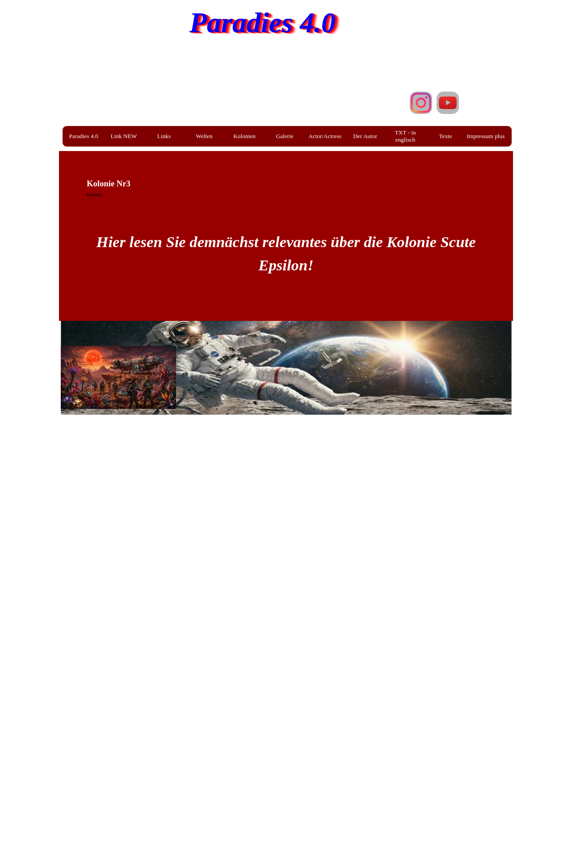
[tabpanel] (286, 242)
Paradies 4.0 (262, 22)
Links (164, 136)
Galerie (284, 136)
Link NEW (124, 136)
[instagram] (421, 103)
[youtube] (448, 103)
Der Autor (365, 136)
